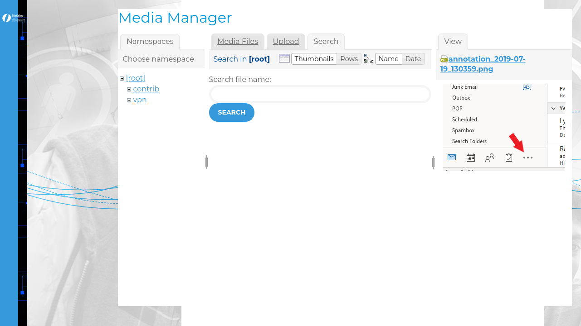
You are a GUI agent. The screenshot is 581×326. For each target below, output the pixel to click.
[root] (135, 78)
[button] (314, 59)
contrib (146, 89)
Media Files (237, 41)
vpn (139, 100)
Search (232, 112)
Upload (286, 41)
